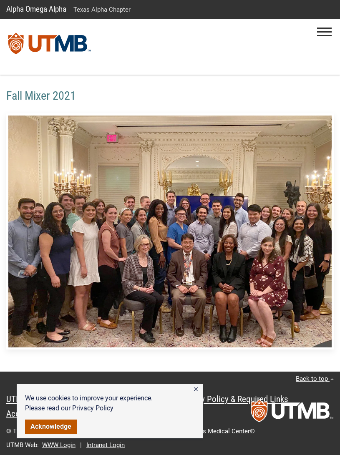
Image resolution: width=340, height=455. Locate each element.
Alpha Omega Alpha (36, 9)
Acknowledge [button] (50, 426)
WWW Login (59, 445)
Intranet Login (105, 445)
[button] (196, 389)
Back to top (315, 378)
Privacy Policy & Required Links (233, 399)
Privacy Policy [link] (92, 408)
